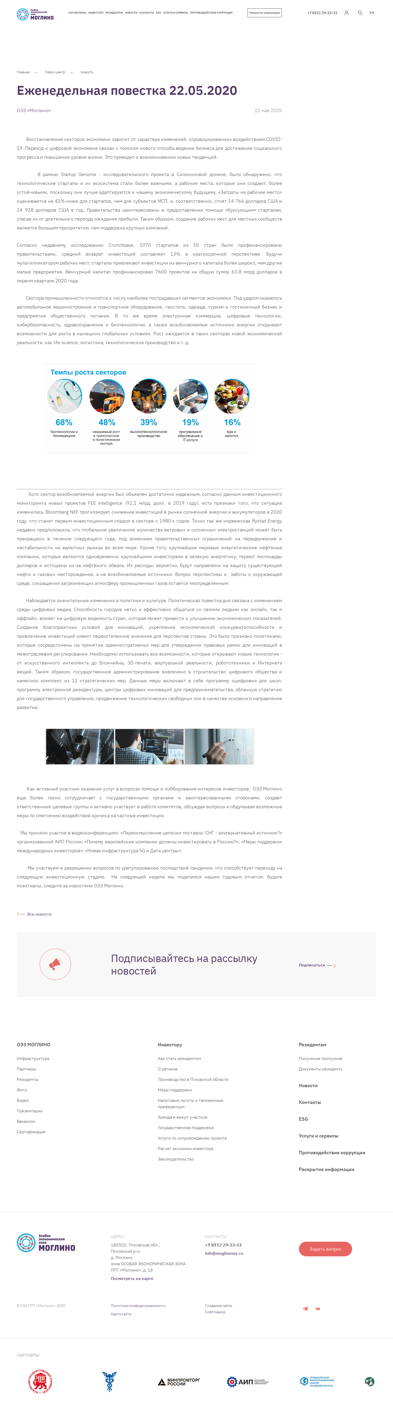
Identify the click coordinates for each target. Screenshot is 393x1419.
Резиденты (27, 1079)
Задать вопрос (325, 1249)
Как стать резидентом (179, 1058)
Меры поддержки (175, 1089)
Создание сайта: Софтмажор (219, 1308)
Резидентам (312, 1045)
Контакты (310, 1102)
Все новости (39, 914)
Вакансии (26, 1121)
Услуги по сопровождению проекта (192, 1138)
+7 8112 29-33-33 (322, 12)
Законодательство (176, 1159)
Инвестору (170, 1045)
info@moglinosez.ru (224, 1253)
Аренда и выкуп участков (182, 1117)
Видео (23, 1100)
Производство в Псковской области (193, 1079)
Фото (22, 1089)
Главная (23, 72)
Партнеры (26, 1068)
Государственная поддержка (185, 1127)
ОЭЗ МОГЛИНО (33, 1045)
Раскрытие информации (264, 12)
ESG (303, 1119)
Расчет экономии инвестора (185, 1148)
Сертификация (31, 1131)
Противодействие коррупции (332, 1153)
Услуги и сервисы (318, 1136)
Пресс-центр (55, 72)
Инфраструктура (33, 1058)
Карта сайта (121, 1314)
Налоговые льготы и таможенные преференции (190, 1103)
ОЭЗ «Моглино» (34, 110)
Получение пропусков (320, 1058)
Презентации (29, 1110)
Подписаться (312, 964)
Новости (87, 72)
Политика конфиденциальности (138, 1305)
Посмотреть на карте (132, 1278)
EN (372, 12)
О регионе (168, 1068)
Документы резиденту (321, 1068)
